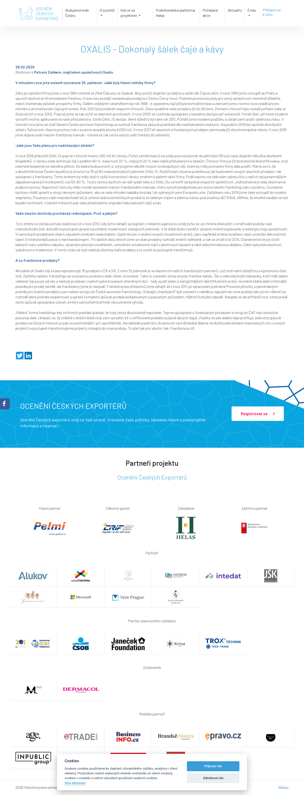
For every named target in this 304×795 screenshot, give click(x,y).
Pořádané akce (210, 12)
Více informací (75, 783)
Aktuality (235, 10)
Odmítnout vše (213, 778)
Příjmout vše (213, 766)
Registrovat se (258, 413)
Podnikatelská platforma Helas (175, 12)
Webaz (283, 787)
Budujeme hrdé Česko (76, 12)
